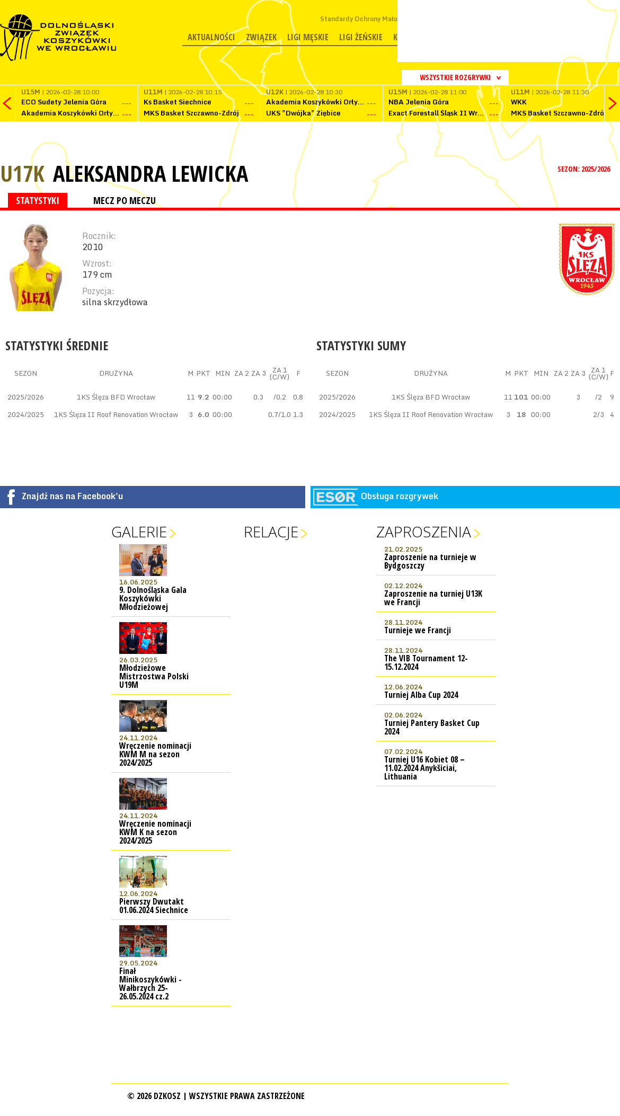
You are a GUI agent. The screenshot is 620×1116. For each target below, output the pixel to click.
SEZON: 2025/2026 (584, 169)
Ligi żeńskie (361, 37)
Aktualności (211, 37)
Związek (261, 37)
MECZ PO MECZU (124, 200)
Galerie (139, 531)
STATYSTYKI (37, 200)
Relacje (271, 531)
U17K (22, 173)
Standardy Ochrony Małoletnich (369, 19)
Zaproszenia (423, 531)
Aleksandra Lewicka (150, 173)
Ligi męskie (308, 37)
